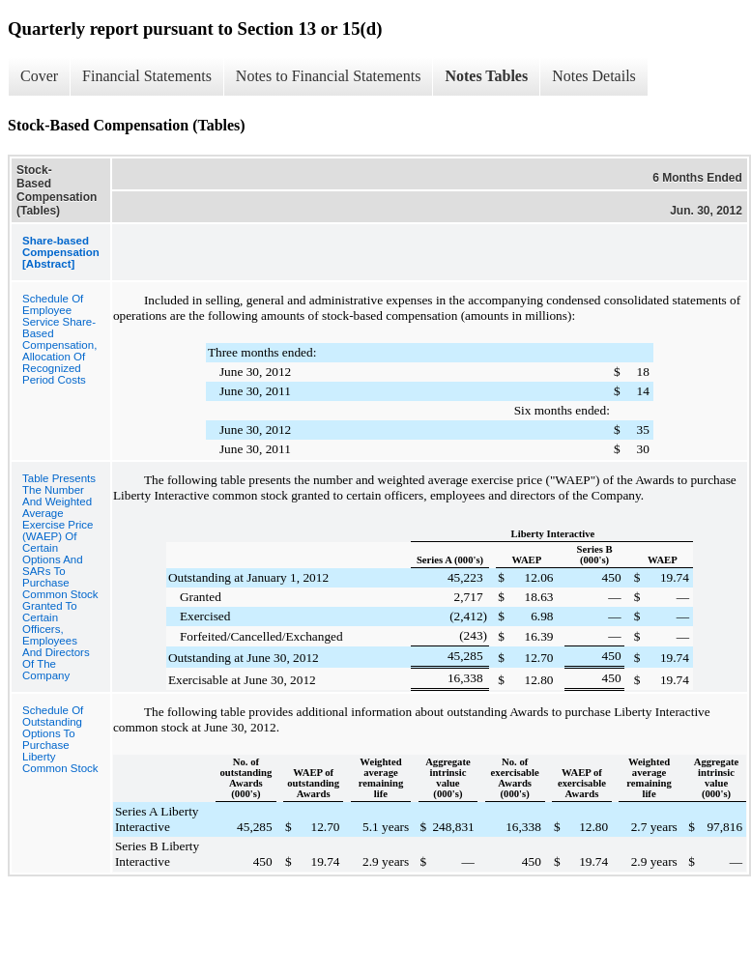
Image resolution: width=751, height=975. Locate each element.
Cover (39, 76)
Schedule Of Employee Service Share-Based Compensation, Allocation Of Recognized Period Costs (59, 339)
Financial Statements (147, 76)
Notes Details (594, 76)
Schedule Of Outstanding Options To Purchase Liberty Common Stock (60, 739)
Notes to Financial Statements (328, 76)
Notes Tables (486, 76)
